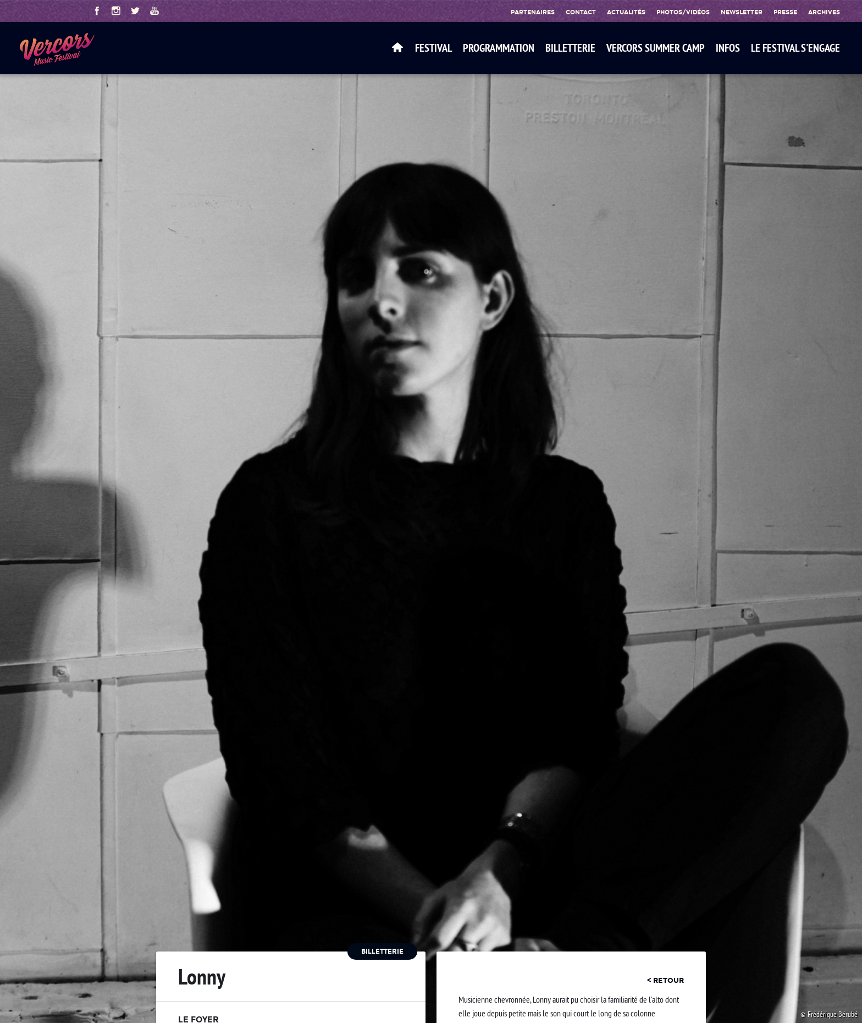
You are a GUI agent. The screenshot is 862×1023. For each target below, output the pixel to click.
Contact (581, 12)
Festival (433, 48)
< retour (665, 980)
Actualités (626, 12)
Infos (728, 48)
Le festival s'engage (795, 48)
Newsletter (741, 12)
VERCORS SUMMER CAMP (655, 48)
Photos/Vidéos (683, 12)
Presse (785, 12)
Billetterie (570, 48)
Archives (824, 12)
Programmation (498, 48)
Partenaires (533, 12)
